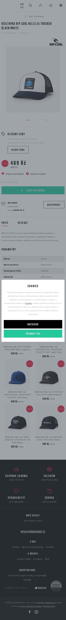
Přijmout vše (33, 333)
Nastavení (33, 324)
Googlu (29, 303)
